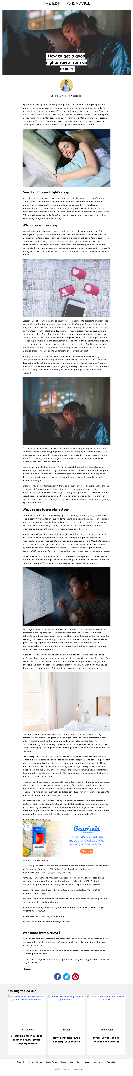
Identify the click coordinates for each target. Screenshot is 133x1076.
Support (20, 1062)
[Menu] (3, 4)
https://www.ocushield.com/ (37, 820)
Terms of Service (35, 1062)
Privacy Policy (83, 1062)
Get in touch (99, 960)
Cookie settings (67, 1062)
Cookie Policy (51, 1062)
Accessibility (98, 1062)
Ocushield (90, 808)
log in (40, 951)
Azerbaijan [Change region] (111, 1062)
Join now (30, 951)
